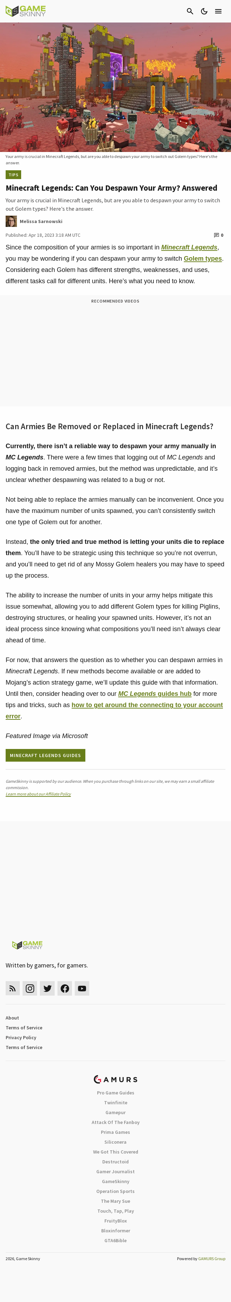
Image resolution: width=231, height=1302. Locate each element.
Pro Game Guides (115, 1093)
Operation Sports (115, 1191)
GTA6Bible (115, 1240)
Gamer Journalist (115, 1171)
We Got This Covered (115, 1152)
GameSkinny (115, 1181)
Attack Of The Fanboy (116, 1122)
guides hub (155, 693)
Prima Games (115, 1132)
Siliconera (115, 1142)
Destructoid (115, 1161)
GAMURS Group (211, 1258)
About (12, 1018)
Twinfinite (115, 1102)
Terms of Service (24, 1027)
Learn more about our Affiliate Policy (38, 793)
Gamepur (115, 1112)
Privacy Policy (21, 1037)
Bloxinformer (115, 1230)
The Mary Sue (115, 1201)
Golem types (203, 258)
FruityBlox (115, 1221)
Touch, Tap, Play (115, 1211)
